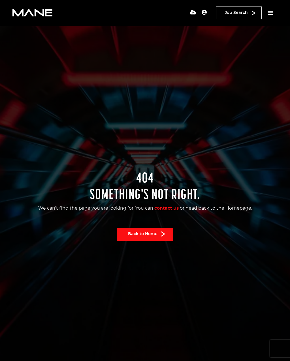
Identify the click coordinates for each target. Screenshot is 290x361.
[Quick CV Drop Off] (193, 13)
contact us (166, 208)
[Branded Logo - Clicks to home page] (32, 13)
